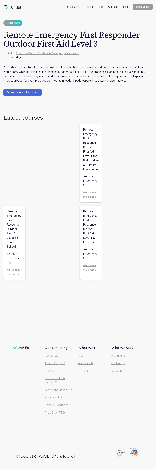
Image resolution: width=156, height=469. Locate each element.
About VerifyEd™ (55, 363)
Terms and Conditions (58, 390)
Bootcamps (118, 363)
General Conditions (56, 405)
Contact (112, 6)
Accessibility (85, 363)
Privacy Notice (54, 397)
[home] (12, 7)
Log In (125, 6)
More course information (22, 92)
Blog (100, 6)
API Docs (83, 370)
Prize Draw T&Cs (55, 412)
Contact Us (51, 355)
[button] (72, 7)
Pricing (90, 6)
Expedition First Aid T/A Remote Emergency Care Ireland (47, 53)
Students (116, 370)
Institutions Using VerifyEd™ (55, 380)
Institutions (118, 355)
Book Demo (142, 6)
